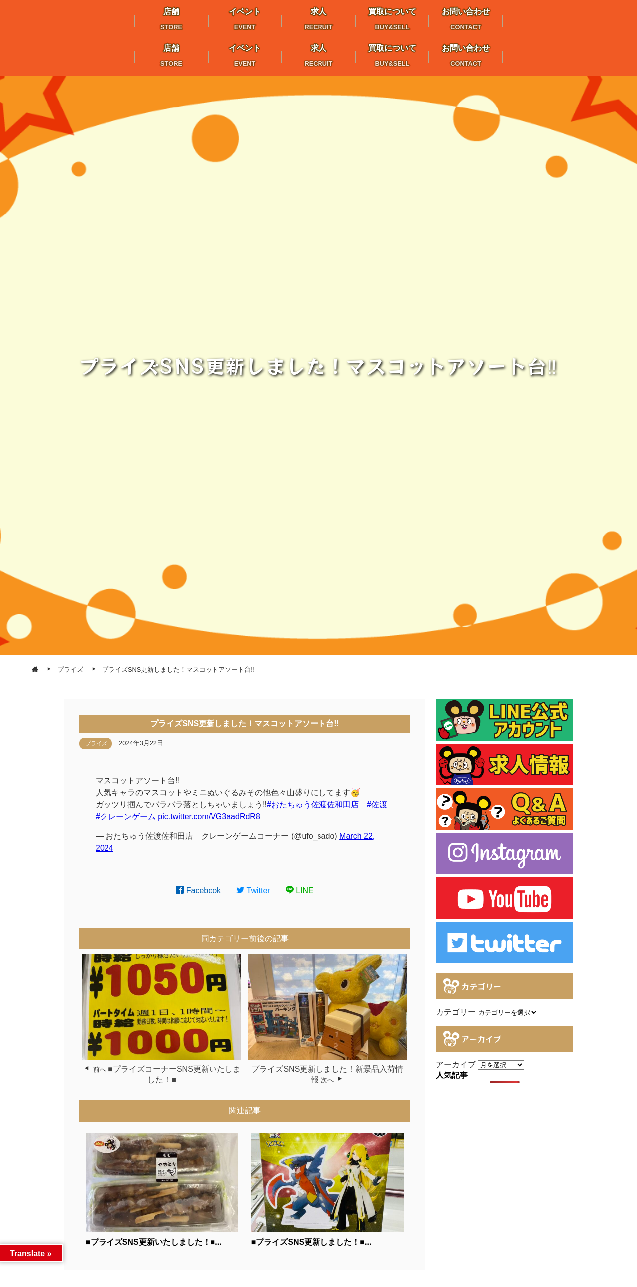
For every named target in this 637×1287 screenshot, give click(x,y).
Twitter (253, 890)
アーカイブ (456, 1064)
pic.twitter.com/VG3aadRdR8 (209, 816)
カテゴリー (456, 1012)
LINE (300, 890)
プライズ (96, 743)
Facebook (198, 890)
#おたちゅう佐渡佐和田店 (313, 804)
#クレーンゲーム (126, 816)
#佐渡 (377, 804)
